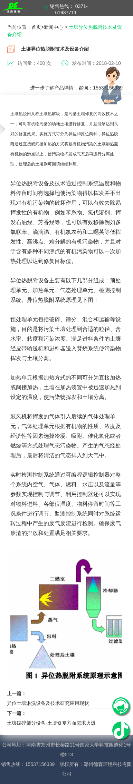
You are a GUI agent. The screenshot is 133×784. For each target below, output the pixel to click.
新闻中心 (53, 27)
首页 (36, 27)
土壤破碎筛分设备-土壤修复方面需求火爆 (51, 723)
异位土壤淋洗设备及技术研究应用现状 (48, 703)
